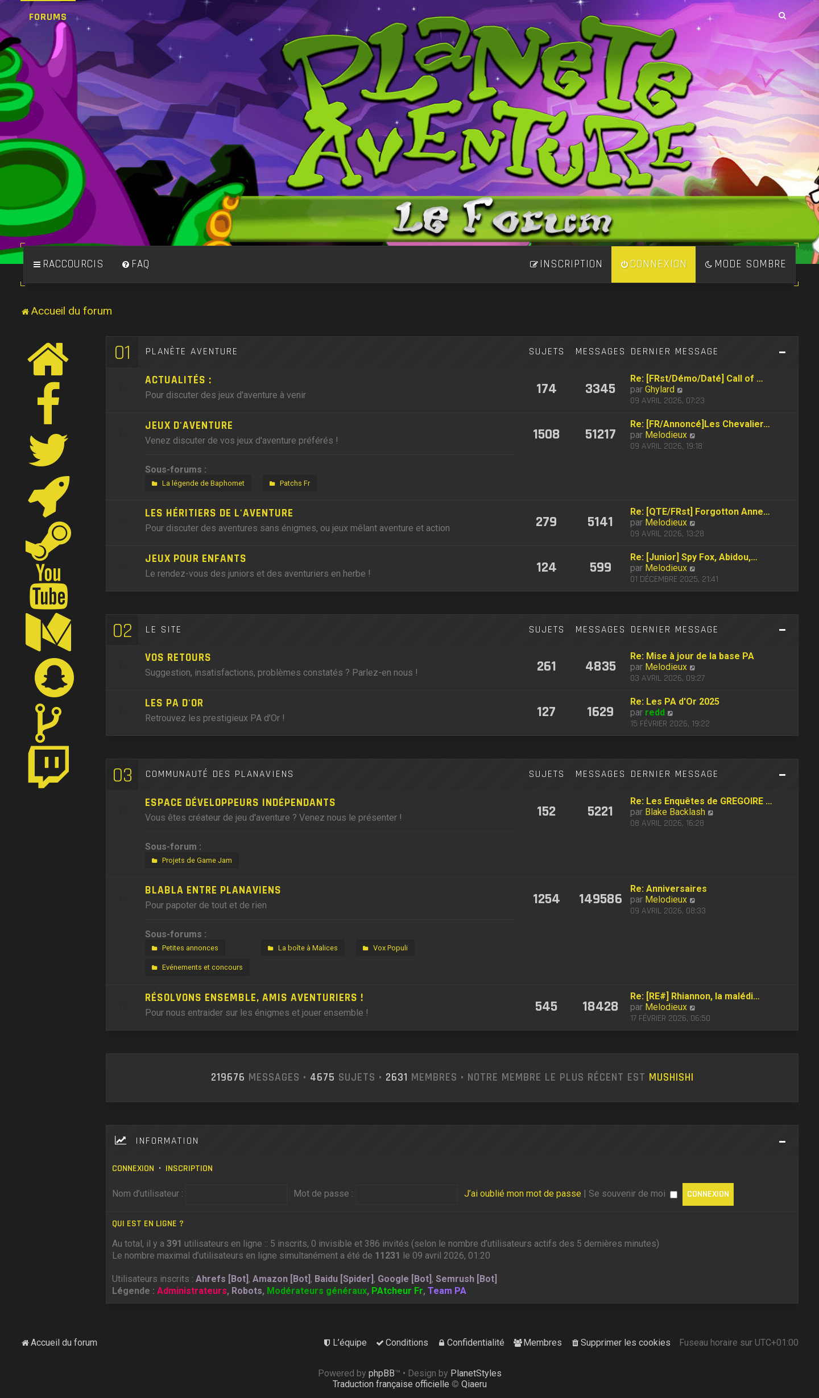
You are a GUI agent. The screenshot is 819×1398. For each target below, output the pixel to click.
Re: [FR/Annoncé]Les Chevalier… (700, 424)
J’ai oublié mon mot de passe (522, 1193)
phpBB (382, 1373)
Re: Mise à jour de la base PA (692, 656)
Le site (164, 629)
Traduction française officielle (391, 1384)
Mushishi (671, 1078)
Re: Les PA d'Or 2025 (674, 701)
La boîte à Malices (301, 948)
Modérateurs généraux (317, 1290)
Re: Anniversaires (668, 888)
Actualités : (178, 380)
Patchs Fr (288, 483)
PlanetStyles (476, 1373)
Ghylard (660, 389)
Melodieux (666, 434)
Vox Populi (384, 948)
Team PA (447, 1290)
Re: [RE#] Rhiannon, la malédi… (695, 996)
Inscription (189, 1168)
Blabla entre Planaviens (213, 890)
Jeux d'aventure (189, 426)
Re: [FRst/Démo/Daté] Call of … (696, 378)
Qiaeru (474, 1384)
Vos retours (178, 658)
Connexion (133, 1168)
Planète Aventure (192, 351)
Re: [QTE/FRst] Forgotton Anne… (700, 511)
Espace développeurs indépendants (240, 803)
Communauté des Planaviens (220, 774)
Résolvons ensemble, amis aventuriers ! (254, 998)
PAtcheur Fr (397, 1290)
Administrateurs (192, 1290)
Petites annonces (183, 948)
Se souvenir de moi (633, 1193)
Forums (48, 16)
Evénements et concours (196, 967)
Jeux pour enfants (196, 559)
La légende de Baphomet (197, 483)
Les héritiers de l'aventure (219, 513)
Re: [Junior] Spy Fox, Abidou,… (694, 557)
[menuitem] (135, 264)
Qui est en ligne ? (148, 1224)
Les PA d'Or (174, 703)
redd (655, 712)
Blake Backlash (675, 811)
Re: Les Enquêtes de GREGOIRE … (701, 801)
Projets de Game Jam (190, 860)
